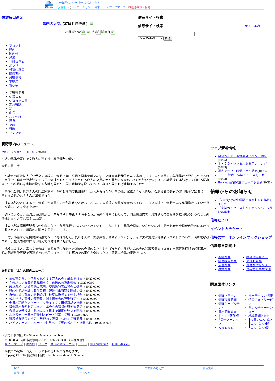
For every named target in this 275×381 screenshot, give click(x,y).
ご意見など (83, 373)
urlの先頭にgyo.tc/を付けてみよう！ (78, 2)
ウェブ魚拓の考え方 (152, 368)
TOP (16, 368)
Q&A (80, 368)
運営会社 (19, 373)
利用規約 (208, 368)
